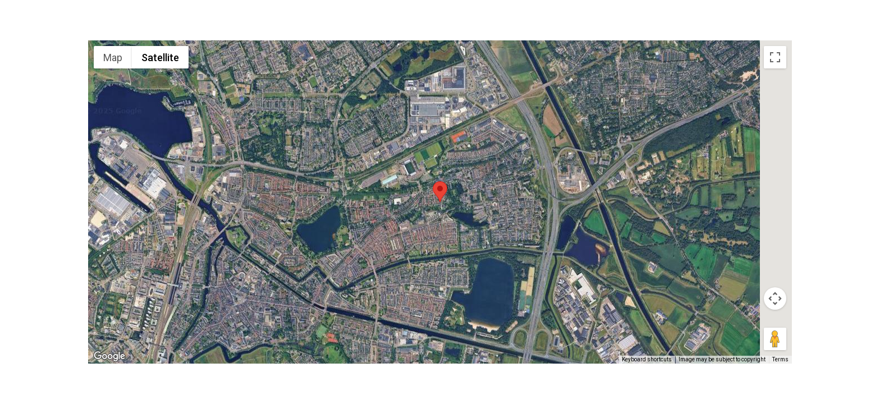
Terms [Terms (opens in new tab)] (780, 359)
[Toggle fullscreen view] (775, 57)
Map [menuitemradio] (112, 57)
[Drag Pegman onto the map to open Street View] (775, 339)
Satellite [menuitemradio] (160, 57)
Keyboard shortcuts (647, 359)
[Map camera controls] (775, 298)
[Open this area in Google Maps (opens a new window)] (109, 356)
